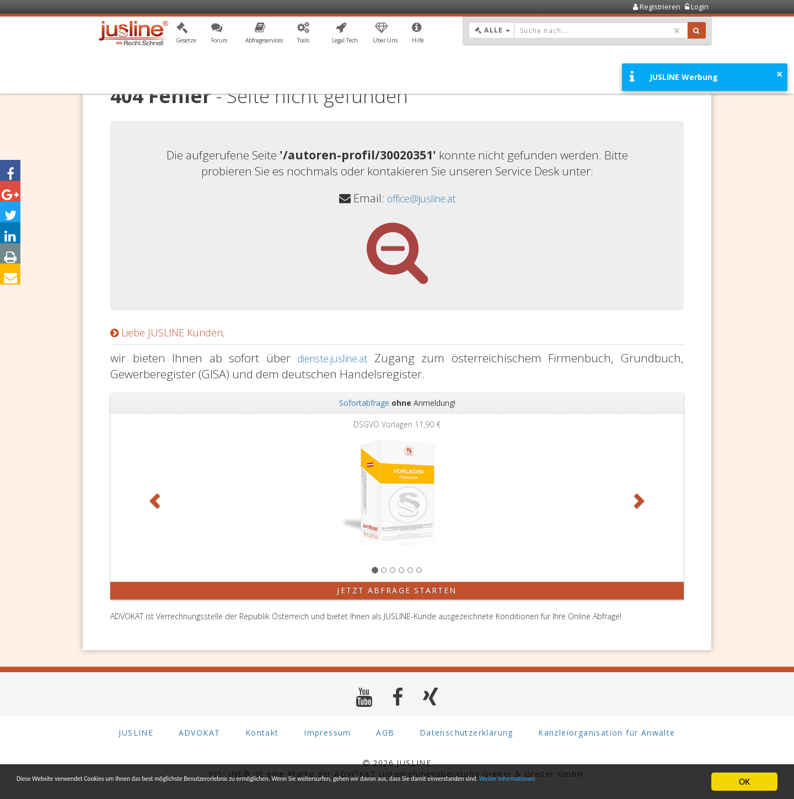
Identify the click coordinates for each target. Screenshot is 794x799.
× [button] (779, 73)
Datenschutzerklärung (466, 732)
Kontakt (262, 732)
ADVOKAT (200, 732)
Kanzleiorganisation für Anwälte (606, 732)
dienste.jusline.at (331, 358)
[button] (186, 35)
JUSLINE (136, 732)
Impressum (327, 732)
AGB (385, 732)
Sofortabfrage (364, 403)
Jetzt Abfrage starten (397, 590)
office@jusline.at (421, 198)
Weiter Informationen (58, 786)
